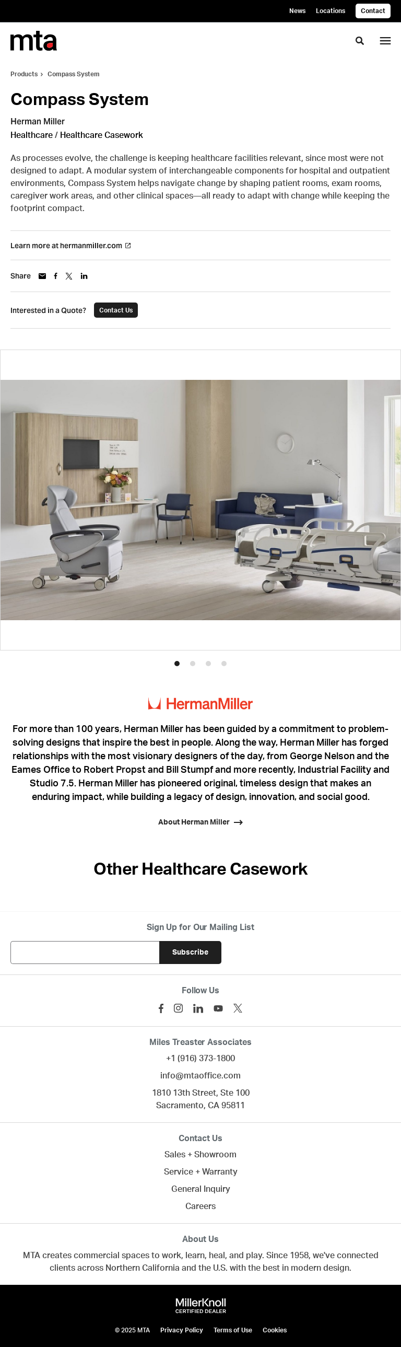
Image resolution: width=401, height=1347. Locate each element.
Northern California (142, 1268)
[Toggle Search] (360, 41)
